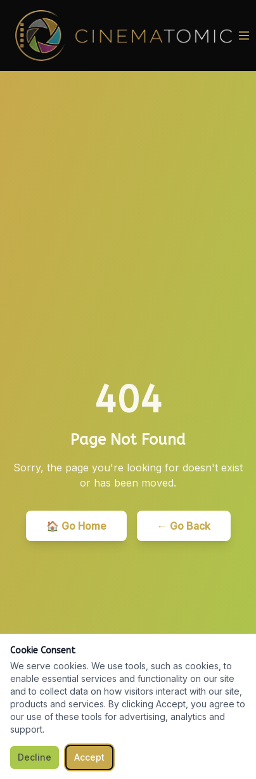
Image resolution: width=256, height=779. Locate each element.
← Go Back (183, 526)
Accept (89, 757)
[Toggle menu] (244, 35)
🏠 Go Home (76, 526)
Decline (34, 757)
